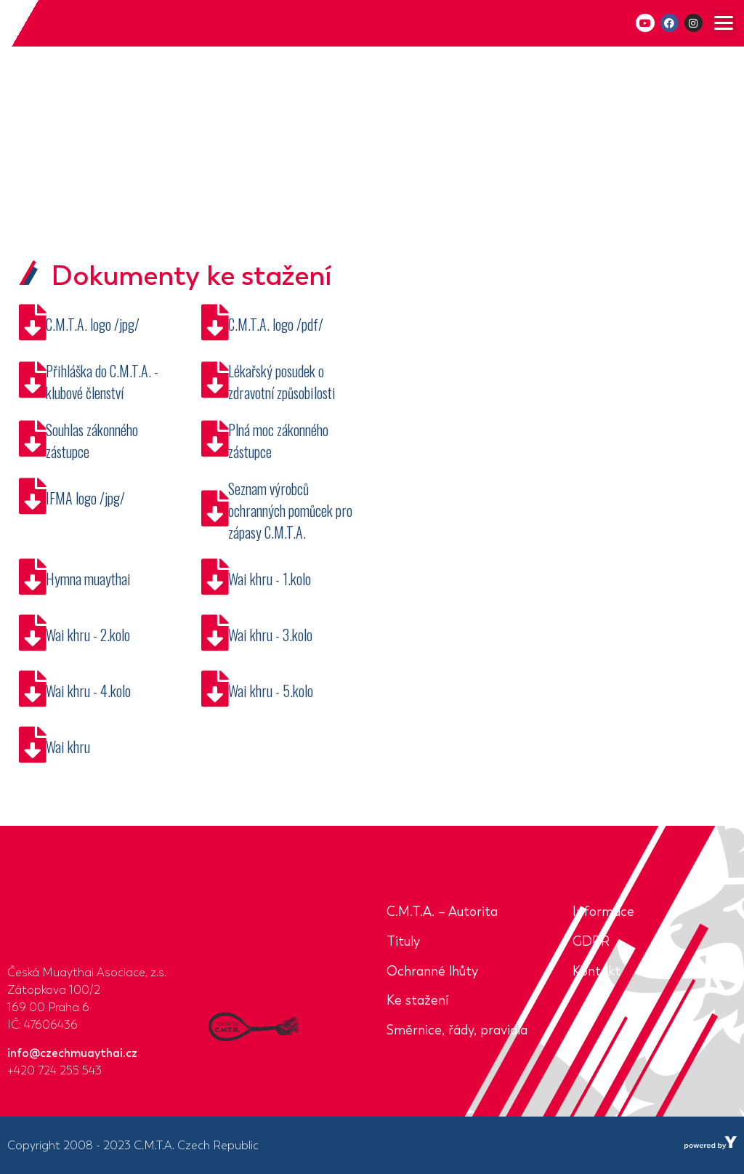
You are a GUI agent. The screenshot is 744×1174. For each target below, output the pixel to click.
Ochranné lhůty (432, 971)
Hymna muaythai (88, 579)
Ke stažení (417, 1000)
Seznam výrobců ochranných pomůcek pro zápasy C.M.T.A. (290, 510)
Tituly (403, 941)
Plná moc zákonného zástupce (278, 440)
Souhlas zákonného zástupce (92, 440)
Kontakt (596, 971)
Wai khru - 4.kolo (88, 690)
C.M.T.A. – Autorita (442, 912)
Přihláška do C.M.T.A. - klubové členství (102, 381)
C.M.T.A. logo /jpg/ (93, 324)
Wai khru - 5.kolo (270, 690)
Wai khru (68, 746)
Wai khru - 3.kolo (270, 635)
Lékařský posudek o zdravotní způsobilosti (282, 381)
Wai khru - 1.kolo (269, 579)
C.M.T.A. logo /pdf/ (275, 324)
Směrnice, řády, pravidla (457, 1030)
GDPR (591, 941)
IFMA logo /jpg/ (85, 498)
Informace (603, 912)
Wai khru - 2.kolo (88, 635)
